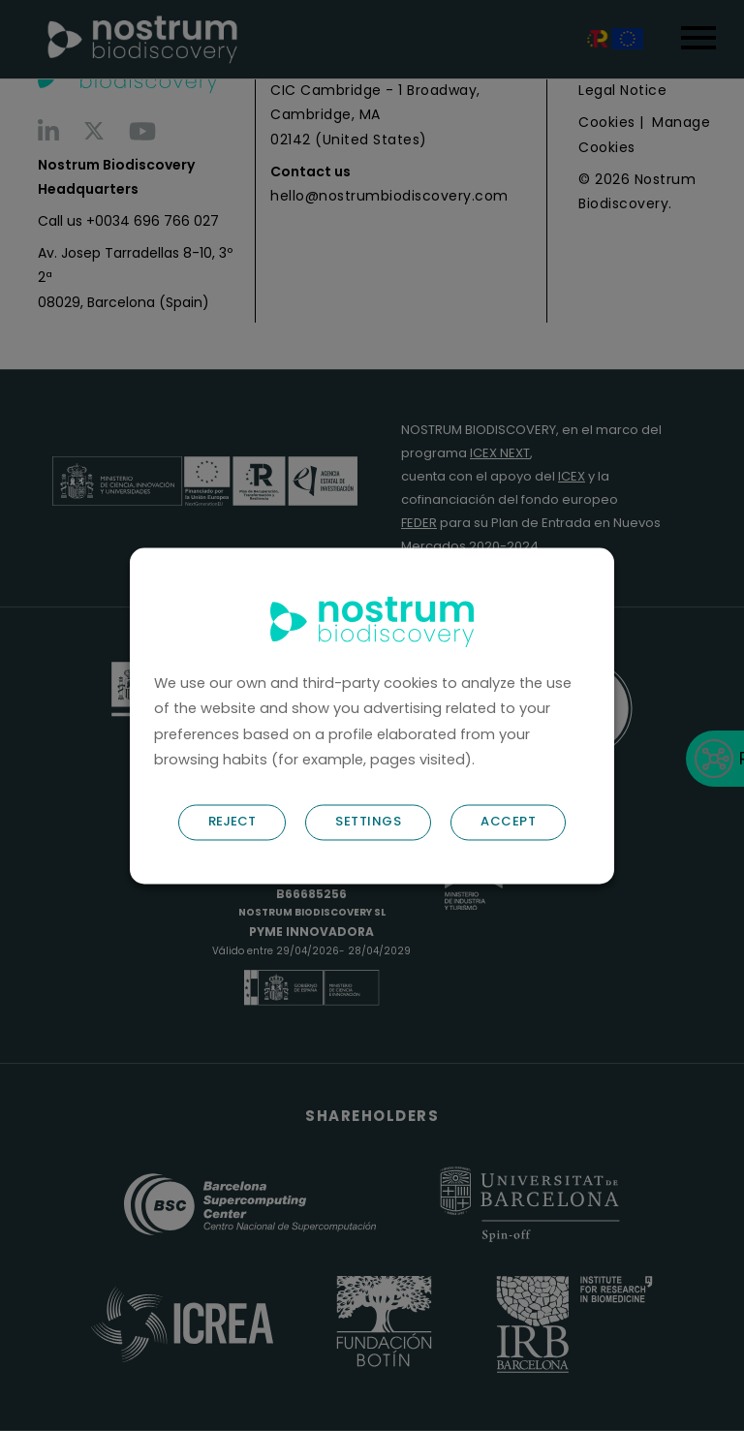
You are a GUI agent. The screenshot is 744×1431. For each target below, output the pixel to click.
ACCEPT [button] (508, 821)
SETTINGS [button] (368, 821)
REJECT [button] (232, 821)
